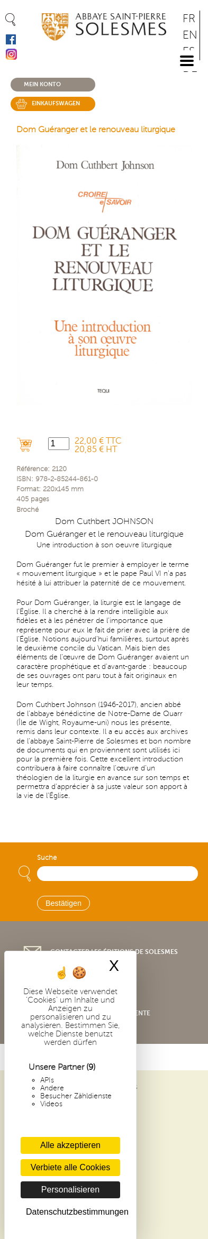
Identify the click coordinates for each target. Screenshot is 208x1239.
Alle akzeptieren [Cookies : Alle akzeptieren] (70, 1145)
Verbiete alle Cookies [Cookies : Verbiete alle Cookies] (70, 1167)
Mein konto (42, 84)
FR (189, 19)
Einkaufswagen (56, 103)
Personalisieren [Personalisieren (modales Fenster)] (70, 1189)
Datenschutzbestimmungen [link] (73, 1211)
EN (190, 35)
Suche (47, 857)
